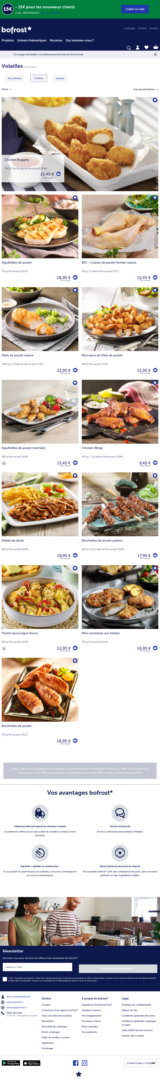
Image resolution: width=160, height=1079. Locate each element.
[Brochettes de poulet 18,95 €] (40, 704)
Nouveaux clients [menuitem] (91, 1018)
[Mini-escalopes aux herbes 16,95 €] (120, 611)
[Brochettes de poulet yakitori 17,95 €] (120, 518)
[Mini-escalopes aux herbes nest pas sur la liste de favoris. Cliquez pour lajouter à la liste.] (154, 569)
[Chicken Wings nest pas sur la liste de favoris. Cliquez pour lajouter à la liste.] (154, 383)
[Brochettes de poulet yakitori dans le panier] (154, 555)
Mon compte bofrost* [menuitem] (16, 995)
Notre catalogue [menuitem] (51, 1029)
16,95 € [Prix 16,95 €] (143, 648)
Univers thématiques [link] (31, 40)
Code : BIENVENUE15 (28, 12)
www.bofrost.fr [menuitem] (12, 1000)
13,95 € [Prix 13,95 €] (143, 370)
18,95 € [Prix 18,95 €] (63, 277)
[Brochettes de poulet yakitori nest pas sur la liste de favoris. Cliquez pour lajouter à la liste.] (154, 476)
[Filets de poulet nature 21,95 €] (40, 333)
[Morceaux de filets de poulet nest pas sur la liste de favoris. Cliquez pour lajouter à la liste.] (154, 291)
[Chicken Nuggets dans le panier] (58, 174)
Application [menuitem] (48, 1040)
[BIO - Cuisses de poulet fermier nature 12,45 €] (120, 241)
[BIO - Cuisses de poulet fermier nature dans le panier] (154, 277)
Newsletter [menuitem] (48, 1018)
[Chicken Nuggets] (80, 146)
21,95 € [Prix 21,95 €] (63, 370)
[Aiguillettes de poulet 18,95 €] (40, 241)
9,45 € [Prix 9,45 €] (144, 462)
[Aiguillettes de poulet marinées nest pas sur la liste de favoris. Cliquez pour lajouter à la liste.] (75, 383)
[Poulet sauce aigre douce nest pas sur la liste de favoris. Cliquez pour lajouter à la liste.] (75, 569)
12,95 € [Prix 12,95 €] (63, 648)
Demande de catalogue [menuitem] (54, 1024)
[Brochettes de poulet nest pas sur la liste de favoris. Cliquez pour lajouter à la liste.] (75, 661)
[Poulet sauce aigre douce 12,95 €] (40, 611)
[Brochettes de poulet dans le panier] (75, 741)
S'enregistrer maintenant (118, 967)
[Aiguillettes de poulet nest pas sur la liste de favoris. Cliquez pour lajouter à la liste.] (75, 198)
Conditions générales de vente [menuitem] (138, 1013)
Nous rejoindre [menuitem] (90, 1024)
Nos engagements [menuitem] (92, 1013)
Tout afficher (15, 78)
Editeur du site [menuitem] (129, 1007)
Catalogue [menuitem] (129, 28)
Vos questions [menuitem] (89, 1029)
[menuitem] (8, 39)
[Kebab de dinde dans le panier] (75, 555)
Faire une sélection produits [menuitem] (57, 1013)
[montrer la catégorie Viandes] (59, 78)
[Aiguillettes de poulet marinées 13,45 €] (40, 426)
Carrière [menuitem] (142, 28)
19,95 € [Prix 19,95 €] (63, 555)
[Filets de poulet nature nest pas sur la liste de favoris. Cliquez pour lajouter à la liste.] (75, 291)
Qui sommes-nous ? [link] (80, 40)
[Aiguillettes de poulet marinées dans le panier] (75, 463)
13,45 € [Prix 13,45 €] (63, 462)
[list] (80, 844)
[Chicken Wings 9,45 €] (120, 426)
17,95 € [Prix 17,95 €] (143, 555)
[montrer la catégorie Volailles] (39, 78)
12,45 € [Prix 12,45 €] (143, 277)
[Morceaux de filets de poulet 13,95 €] (120, 333)
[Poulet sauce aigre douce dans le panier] (75, 648)
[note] (80, 771)
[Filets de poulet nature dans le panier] (75, 370)
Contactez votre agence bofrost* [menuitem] (60, 1007)
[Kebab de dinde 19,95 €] (40, 518)
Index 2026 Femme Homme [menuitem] (137, 1027)
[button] (135, 9)
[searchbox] (4, 48)
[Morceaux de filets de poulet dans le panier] (154, 370)
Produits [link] (8, 40)
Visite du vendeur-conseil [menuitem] (55, 1034)
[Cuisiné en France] (4, 463)
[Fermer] (157, 4)
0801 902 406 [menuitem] (12, 1011)
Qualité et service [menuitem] (91, 1007)
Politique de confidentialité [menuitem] (136, 1002)
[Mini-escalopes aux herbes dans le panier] (154, 648)
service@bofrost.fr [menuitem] (14, 1006)
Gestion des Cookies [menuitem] (133, 1033)
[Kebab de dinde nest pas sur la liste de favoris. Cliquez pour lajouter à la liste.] (75, 476)
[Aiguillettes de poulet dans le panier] (75, 277)
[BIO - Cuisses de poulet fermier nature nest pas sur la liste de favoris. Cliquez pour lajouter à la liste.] (154, 198)
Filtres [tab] (9, 89)
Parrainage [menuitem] (47, 1045)
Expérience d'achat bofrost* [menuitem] (97, 1002)
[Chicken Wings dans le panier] (154, 463)
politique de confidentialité (57, 979)
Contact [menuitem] (153, 28)
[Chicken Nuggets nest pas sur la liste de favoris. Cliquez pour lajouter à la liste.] (154, 100)
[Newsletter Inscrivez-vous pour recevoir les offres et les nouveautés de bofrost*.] (80, 968)
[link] (16, 30)
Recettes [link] (56, 40)
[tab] (138, 47)
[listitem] (40, 823)
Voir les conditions (51, 12)
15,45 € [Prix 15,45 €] (46, 174)
